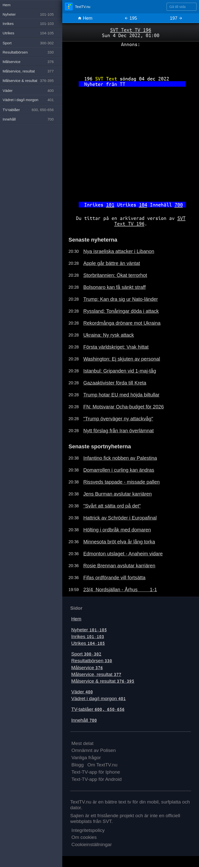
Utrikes (88, 643)
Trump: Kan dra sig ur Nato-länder (120, 299)
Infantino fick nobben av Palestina (120, 458)
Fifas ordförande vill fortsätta (114, 577)
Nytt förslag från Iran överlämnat (118, 430)
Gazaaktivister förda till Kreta (114, 383)
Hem (85, 18)
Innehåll (84, 720)
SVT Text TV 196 (130, 30)
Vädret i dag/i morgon (98, 698)
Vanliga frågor (86, 757)
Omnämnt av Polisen (93, 750)
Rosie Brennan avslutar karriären (119, 565)
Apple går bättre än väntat (111, 263)
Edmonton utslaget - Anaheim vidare (123, 553)
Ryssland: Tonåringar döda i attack (121, 311)
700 (179, 204)
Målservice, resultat (96, 674)
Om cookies (84, 837)
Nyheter (89, 629)
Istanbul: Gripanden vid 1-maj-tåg (119, 371)
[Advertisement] (130, 59)
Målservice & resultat (102, 681)
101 (110, 204)
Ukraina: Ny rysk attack (108, 335)
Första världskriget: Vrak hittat (115, 347)
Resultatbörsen (91, 660)
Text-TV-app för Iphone (95, 772)
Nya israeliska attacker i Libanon (118, 251)
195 (130, 18)
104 (143, 204)
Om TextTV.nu (102, 764)
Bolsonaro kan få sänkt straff (114, 287)
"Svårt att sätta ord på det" (112, 506)
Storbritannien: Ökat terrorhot (115, 275)
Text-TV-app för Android (96, 779)
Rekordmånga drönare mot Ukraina (121, 323)
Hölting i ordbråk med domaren (117, 530)
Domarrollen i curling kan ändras (118, 470)
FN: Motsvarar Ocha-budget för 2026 (123, 406)
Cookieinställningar (91, 844)
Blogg (77, 764)
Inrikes (87, 636)
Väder (82, 691)
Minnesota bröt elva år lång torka (119, 541)
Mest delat (82, 743)
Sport (86, 654)
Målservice (87, 667)
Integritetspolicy (88, 830)
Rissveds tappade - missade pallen (121, 482)
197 (176, 18)
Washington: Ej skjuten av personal (121, 359)
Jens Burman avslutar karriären (117, 494)
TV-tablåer (98, 709)
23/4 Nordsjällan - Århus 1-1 (120, 589)
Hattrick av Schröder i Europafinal (120, 518)
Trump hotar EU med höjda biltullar (121, 395)
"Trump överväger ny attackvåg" (118, 418)
